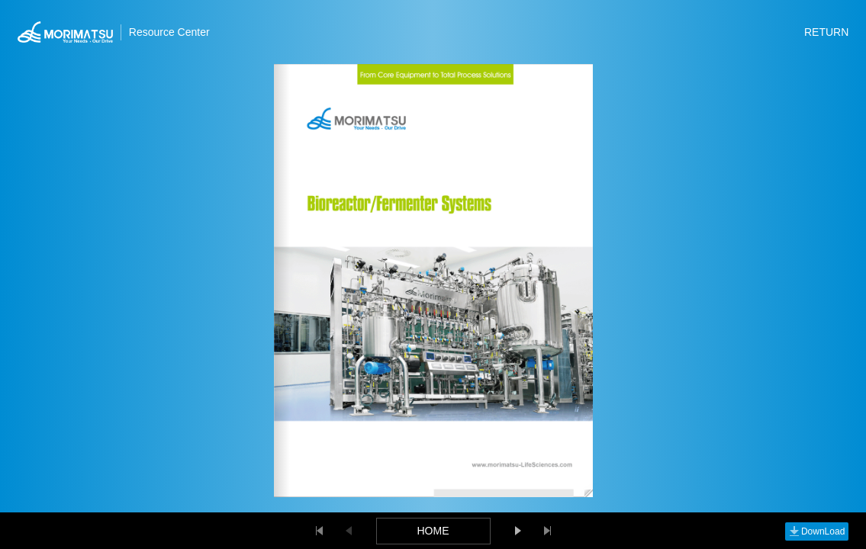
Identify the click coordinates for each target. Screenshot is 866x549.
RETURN (826, 32)
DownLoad (817, 531)
